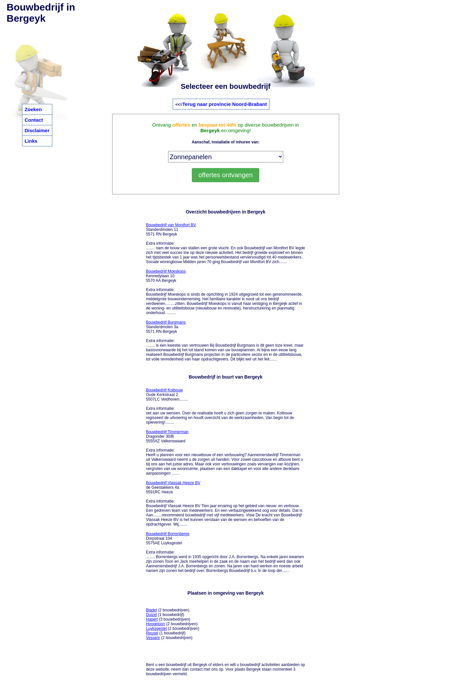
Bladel (151, 610)
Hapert (152, 619)
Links (31, 141)
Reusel (152, 633)
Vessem (153, 637)
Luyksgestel (156, 628)
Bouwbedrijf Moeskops (166, 271)
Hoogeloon (155, 624)
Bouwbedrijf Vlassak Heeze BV (173, 483)
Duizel (151, 614)
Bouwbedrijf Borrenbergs (168, 533)
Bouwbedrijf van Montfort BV (171, 225)
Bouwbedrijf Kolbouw (164, 390)
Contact (34, 120)
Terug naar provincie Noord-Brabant (224, 104)
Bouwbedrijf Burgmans (166, 322)
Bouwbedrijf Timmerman (167, 432)
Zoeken (33, 109)
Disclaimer (37, 130)
